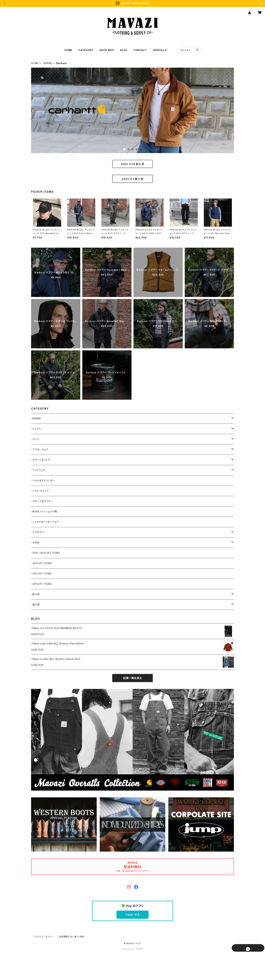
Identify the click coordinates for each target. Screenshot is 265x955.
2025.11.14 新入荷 (132, 164)
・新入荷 (35, 594)
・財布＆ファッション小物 (44, 511)
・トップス (36, 428)
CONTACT (140, 50)
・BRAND (47, 63)
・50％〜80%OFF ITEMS (45, 552)
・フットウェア (38, 470)
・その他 (35, 542)
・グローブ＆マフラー (42, 501)
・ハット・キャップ (40, 490)
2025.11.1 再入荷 (132, 179)
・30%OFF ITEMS (41, 573)
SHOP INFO (107, 50)
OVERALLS (160, 50)
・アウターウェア (39, 449)
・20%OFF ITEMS (41, 583)
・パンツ (35, 439)
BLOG (123, 50)
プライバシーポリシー (44, 936)
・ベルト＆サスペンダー (43, 480)
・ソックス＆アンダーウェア (45, 521)
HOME (68, 50)
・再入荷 (35, 604)
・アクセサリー (38, 532)
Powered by (132, 949)
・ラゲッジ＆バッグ (40, 459)
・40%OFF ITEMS (41, 563)
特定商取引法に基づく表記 (72, 936)
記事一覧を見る (132, 678)
